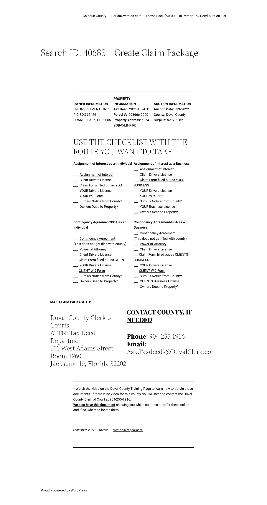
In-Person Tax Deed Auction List (202, 16)
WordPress (79, 490)
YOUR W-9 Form (91, 196)
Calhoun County (94, 16)
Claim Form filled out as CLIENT (102, 260)
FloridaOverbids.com (126, 16)
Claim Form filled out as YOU (101, 185)
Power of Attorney (93, 249)
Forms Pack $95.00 (160, 16)
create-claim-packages (128, 430)
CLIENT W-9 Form (92, 271)
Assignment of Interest (96, 174)
